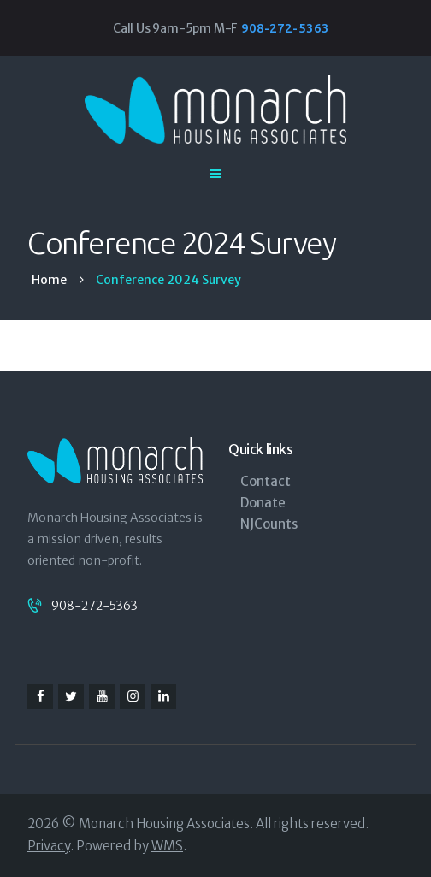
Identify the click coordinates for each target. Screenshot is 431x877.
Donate (263, 503)
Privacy (48, 846)
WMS (167, 846)
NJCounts (269, 524)
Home (49, 280)
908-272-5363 (94, 605)
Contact (265, 481)
